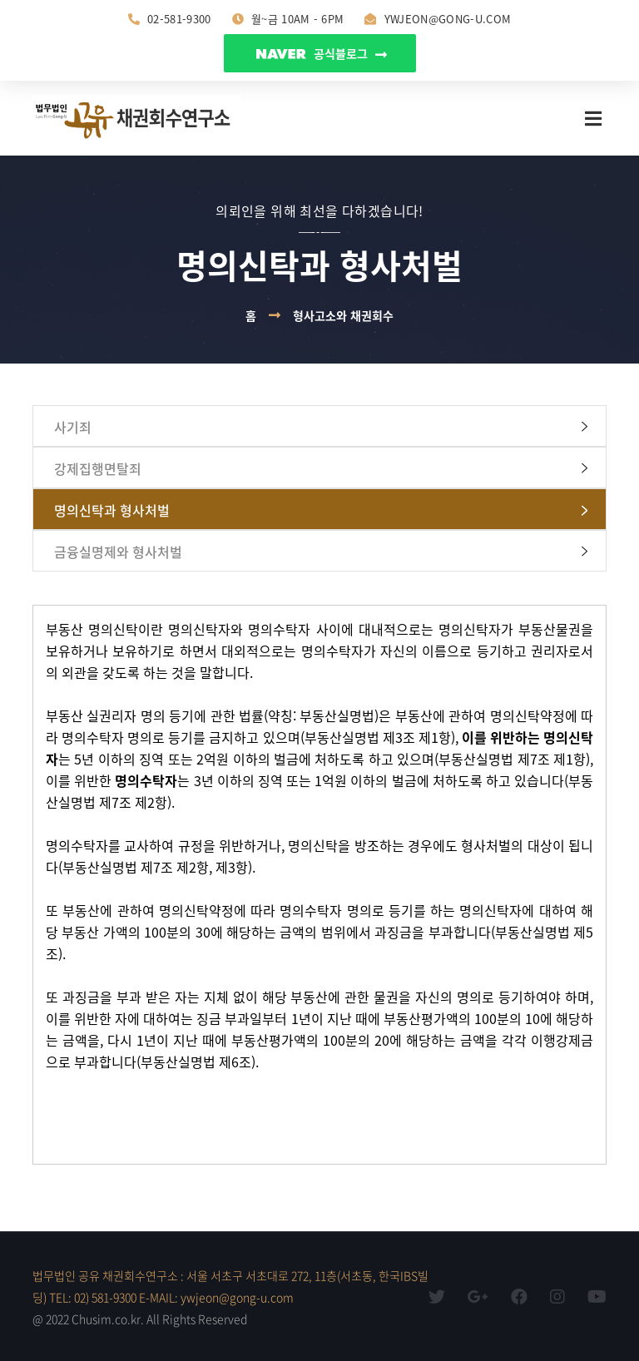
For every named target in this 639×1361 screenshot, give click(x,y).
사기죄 (73, 427)
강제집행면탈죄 (97, 468)
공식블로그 (321, 53)
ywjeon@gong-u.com (437, 19)
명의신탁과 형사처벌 (112, 510)
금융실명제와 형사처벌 (118, 552)
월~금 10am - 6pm (288, 19)
